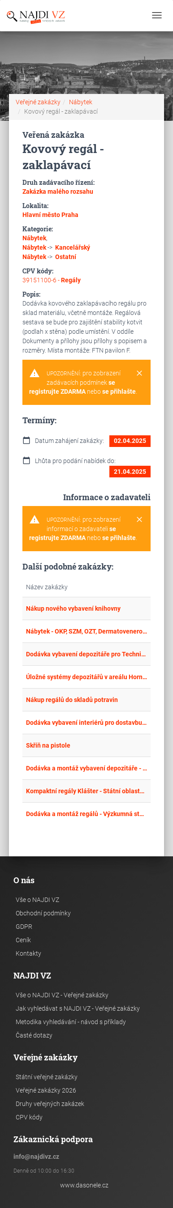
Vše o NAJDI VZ (37, 899)
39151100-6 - (51, 280)
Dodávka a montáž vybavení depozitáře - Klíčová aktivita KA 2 (86, 768)
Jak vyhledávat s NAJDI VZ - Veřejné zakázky (78, 1008)
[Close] (139, 374)
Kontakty (28, 953)
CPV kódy (29, 1117)
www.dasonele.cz (84, 1185)
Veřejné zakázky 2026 (46, 1090)
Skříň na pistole (48, 745)
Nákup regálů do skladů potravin (72, 699)
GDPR (24, 926)
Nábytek (80, 102)
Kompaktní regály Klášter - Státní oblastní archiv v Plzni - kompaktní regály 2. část (86, 791)
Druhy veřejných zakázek (50, 1103)
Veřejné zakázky (38, 102)
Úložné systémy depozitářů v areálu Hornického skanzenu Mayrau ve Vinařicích (86, 677)
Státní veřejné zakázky (47, 1076)
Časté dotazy (34, 1035)
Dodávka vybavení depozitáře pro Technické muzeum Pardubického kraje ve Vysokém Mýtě (86, 654)
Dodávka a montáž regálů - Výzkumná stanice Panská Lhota (86, 813)
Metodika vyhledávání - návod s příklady (71, 1021)
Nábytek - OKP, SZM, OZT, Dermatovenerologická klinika (86, 631)
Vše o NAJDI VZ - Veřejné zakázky (62, 995)
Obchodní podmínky (43, 913)
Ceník (23, 940)
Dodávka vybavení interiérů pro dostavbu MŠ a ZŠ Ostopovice (86, 722)
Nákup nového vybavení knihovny (73, 608)
